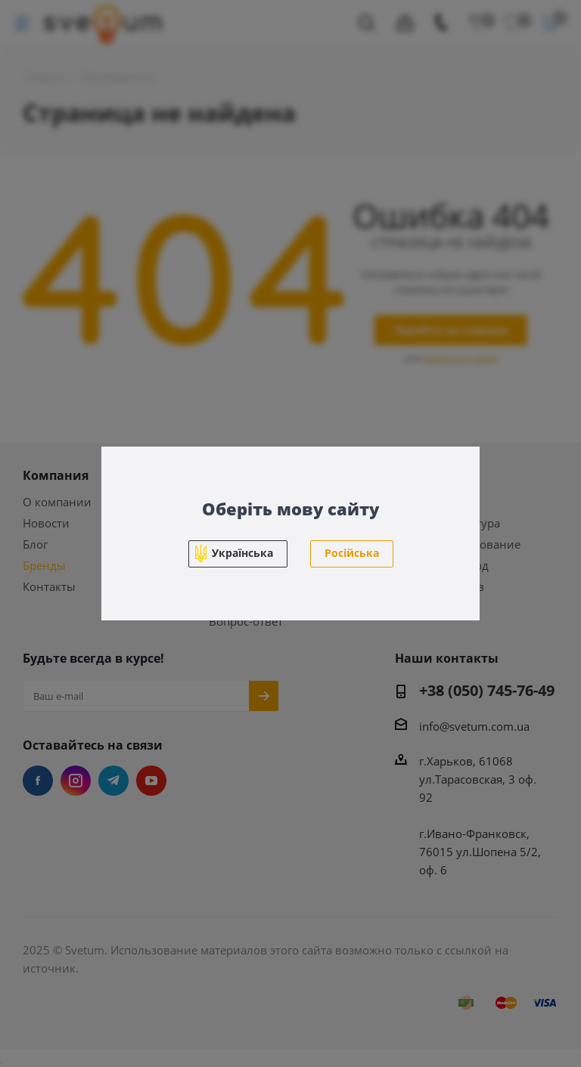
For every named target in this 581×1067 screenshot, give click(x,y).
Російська (352, 553)
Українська (242, 553)
